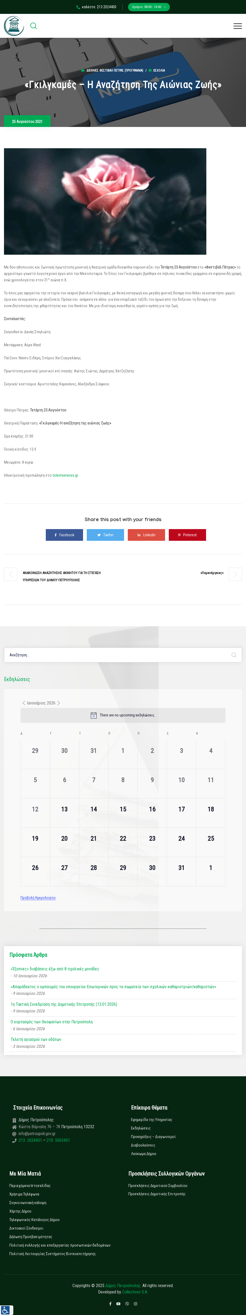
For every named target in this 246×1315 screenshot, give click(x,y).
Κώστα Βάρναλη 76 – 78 (40, 1126)
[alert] (122, 715)
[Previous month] (23, 703)
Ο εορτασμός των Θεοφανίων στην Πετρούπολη (52, 1021)
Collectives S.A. (135, 1292)
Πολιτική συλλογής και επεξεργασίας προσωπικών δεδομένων (59, 1245)
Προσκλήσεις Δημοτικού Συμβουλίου (157, 1185)
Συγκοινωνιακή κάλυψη (27, 1202)
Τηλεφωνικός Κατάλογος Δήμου (34, 1219)
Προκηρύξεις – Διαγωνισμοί (153, 1136)
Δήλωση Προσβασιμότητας (30, 1236)
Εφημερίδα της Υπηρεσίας (151, 1119)
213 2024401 (31, 1140)
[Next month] (58, 703)
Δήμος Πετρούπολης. (123, 1285)
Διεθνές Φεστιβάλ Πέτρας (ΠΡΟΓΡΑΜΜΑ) (115, 70)
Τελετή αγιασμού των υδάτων (36, 1039)
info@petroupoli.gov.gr (37, 1133)
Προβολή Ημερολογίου (38, 898)
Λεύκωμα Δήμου (143, 1153)
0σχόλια (157, 70)
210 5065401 (58, 1140)
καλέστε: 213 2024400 (96, 7)
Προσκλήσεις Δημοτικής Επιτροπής (157, 1194)
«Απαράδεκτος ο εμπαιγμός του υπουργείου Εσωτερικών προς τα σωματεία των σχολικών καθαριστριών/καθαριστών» (113, 986)
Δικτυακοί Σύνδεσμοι (26, 1228)
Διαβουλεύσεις (143, 1145)
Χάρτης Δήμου (20, 1211)
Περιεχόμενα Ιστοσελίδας (30, 1185)
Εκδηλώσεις (141, 1128)
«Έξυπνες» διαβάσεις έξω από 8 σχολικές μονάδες (55, 968)
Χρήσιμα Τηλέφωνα (24, 1194)
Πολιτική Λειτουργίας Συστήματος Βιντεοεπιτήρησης (52, 1253)
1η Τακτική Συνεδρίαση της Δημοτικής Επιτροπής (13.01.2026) (64, 1004)
